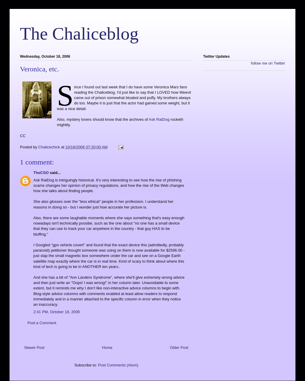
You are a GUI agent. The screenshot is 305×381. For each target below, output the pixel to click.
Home (107, 347)
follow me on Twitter (268, 63)
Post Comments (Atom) (118, 365)
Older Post (179, 347)
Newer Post (34, 347)
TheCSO (41, 172)
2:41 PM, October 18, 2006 (56, 312)
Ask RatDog (159, 119)
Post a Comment (41, 323)
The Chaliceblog (79, 33)
